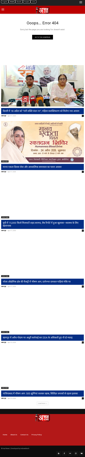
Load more (42, 403)
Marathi (19, 2)
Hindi (12, 2)
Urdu (33, 2)
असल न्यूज (3, 116)
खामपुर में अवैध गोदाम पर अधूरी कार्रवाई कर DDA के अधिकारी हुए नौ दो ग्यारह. (38, 337)
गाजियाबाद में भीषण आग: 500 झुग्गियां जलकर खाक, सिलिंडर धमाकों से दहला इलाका (40, 393)
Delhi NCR (5, 105)
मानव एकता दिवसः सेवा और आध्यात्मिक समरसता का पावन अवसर (32, 167)
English (4, 2)
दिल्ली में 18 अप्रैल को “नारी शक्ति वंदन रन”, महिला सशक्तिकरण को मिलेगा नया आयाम (41, 111)
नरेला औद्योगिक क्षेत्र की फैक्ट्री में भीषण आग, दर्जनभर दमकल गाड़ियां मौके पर (37, 281)
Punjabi (26, 2)
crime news (5, 217)
